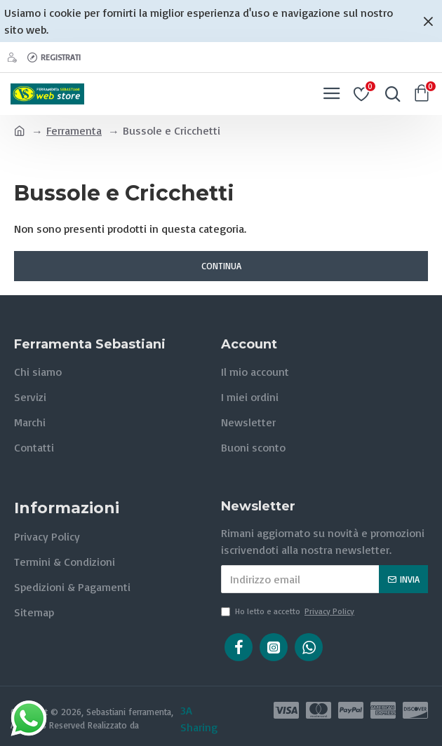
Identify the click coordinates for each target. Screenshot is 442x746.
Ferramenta (74, 130)
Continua (221, 265)
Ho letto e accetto (288, 611)
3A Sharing (198, 718)
